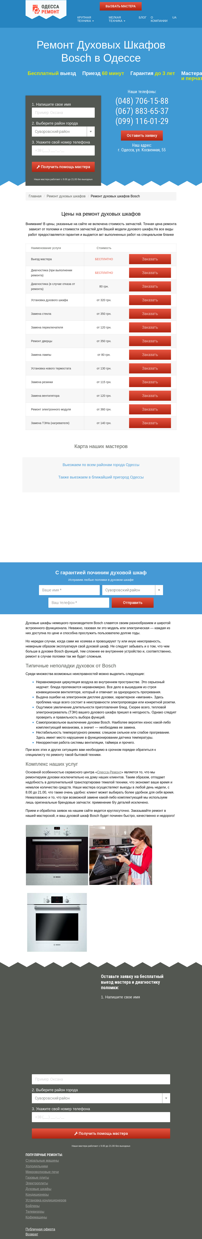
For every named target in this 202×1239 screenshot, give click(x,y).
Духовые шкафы (38, 1188)
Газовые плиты (37, 1176)
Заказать (150, 258)
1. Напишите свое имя (51, 103)
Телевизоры (35, 1210)
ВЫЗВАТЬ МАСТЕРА (121, 6)
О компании (159, 18)
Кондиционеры (37, 1193)
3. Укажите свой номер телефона (61, 141)
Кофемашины (36, 1216)
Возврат (32, 1233)
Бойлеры (33, 1205)
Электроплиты (37, 1182)
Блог (143, 16)
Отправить (132, 601)
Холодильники (37, 1165)
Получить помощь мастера (63, 165)
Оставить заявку (142, 134)
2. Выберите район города (55, 122)
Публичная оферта (40, 1228)
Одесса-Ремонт (109, 771)
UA (174, 16)
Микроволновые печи (42, 1171)
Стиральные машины (42, 1159)
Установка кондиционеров (46, 1199)
